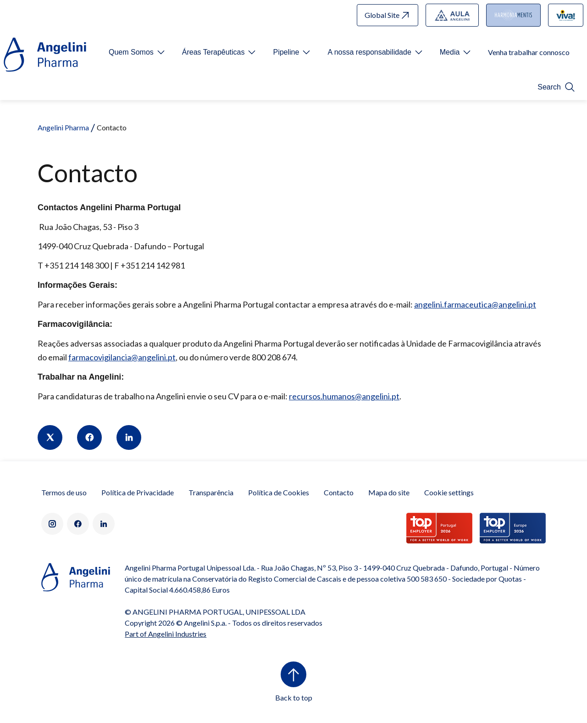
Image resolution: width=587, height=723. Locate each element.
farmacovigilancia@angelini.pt (122, 357)
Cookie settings (449, 492)
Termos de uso (64, 492)
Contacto (339, 492)
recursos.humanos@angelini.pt (344, 396)
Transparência (210, 492)
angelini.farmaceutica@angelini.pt (475, 304)
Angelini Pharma (63, 127)
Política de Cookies (278, 492)
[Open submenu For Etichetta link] (137, 52)
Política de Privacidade (137, 492)
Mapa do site (389, 492)
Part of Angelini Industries (165, 633)
